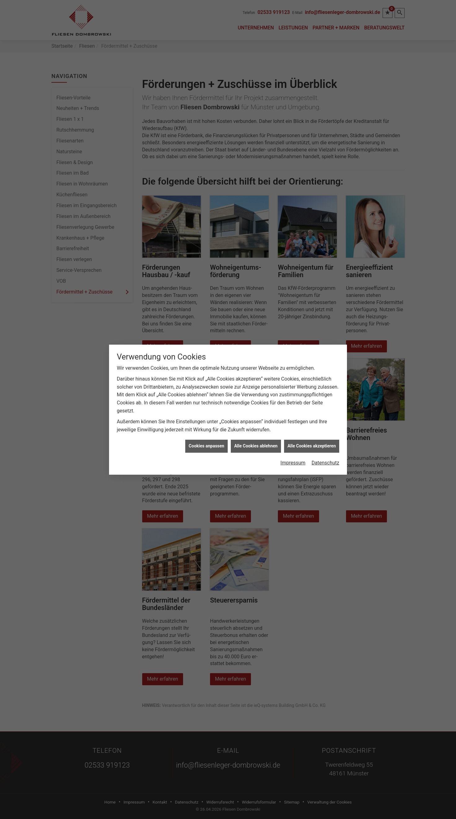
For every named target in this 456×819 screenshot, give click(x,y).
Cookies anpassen (206, 429)
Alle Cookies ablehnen (256, 429)
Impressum (292, 446)
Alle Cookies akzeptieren (311, 429)
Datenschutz (325, 446)
